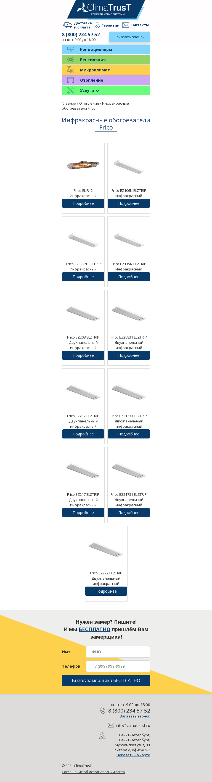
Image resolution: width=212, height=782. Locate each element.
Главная (69, 103)
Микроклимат (95, 70)
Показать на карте (133, 754)
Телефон (71, 666)
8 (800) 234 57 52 (81, 34)
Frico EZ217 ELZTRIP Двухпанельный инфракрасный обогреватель (83, 502)
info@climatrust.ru (133, 725)
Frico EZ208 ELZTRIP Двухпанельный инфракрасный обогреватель (83, 345)
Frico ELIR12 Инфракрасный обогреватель (83, 195)
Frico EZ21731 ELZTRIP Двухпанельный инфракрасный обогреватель (129, 502)
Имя (66, 651)
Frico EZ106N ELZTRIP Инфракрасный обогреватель (129, 195)
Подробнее (83, 203)
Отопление (91, 80)
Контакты (140, 25)
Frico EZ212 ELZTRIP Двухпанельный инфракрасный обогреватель (83, 423)
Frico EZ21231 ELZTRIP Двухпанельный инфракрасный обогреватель (129, 423)
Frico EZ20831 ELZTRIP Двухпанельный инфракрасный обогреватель (129, 345)
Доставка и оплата (83, 25)
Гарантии (111, 25)
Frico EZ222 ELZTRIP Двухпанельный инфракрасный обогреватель (106, 581)
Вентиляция (93, 59)
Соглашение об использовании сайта (93, 772)
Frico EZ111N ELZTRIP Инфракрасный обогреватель (83, 269)
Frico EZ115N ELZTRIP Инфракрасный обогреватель (129, 269)
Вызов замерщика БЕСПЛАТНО (106, 680)
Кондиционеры (96, 49)
